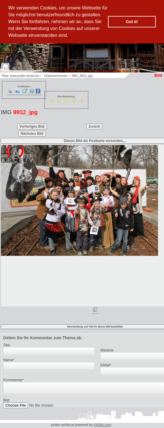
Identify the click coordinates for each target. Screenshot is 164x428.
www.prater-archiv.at (24, 75)
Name (9, 360)
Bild (6, 402)
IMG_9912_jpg (82, 75)
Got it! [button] (132, 21)
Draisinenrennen (56, 75)
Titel (6, 345)
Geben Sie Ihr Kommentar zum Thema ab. (42, 337)
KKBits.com (102, 425)
